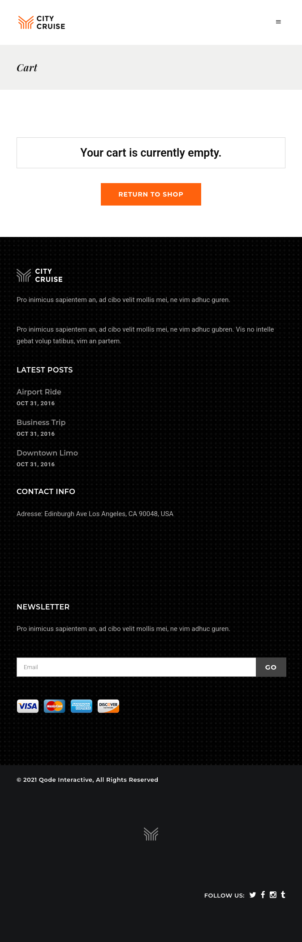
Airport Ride (39, 392)
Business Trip (41, 422)
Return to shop (150, 194)
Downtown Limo (47, 453)
